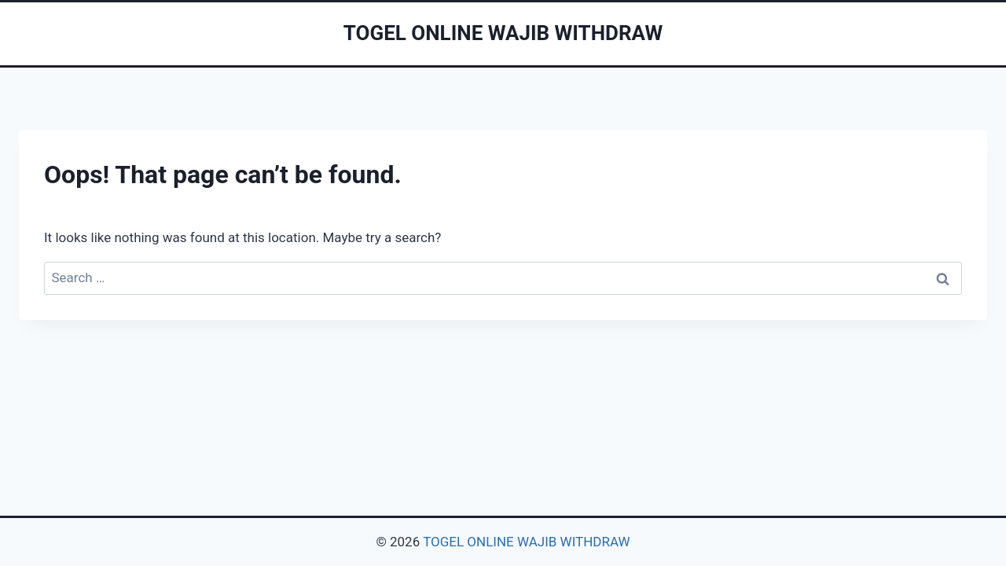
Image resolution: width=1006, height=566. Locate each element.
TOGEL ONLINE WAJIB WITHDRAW (526, 541)
